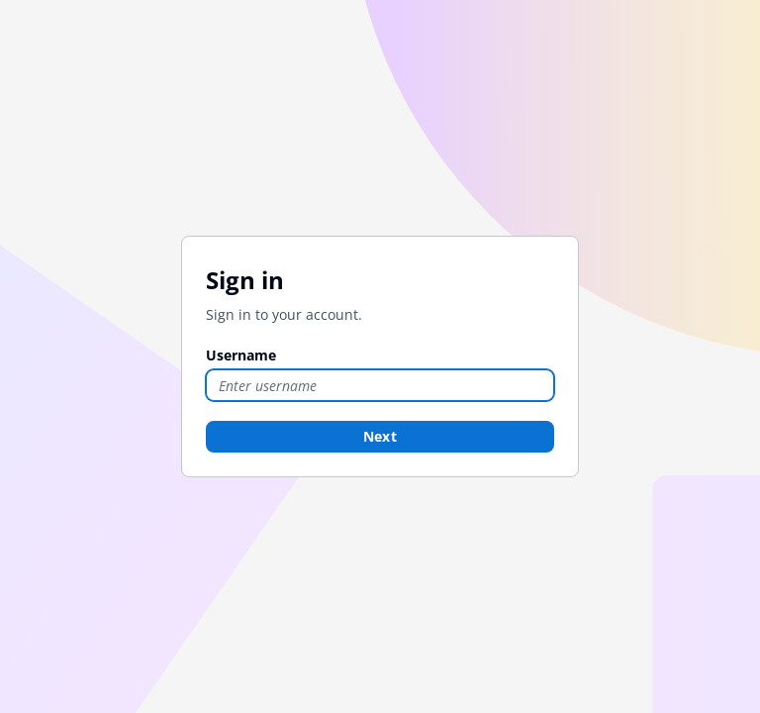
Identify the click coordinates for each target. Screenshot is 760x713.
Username (241, 355)
